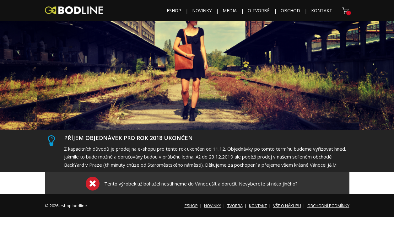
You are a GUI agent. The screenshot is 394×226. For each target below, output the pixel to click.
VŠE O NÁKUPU (287, 205)
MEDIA (230, 10)
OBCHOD (290, 10)
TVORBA (235, 205)
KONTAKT (321, 10)
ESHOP (174, 10)
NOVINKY (202, 10)
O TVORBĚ (259, 10)
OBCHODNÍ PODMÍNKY (328, 205)
